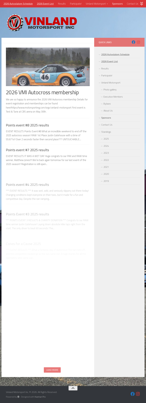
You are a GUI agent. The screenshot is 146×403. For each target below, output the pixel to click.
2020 (106, 174)
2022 (106, 160)
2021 (106, 167)
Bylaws (107, 103)
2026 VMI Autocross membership (42, 92)
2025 (106, 139)
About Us (108, 110)
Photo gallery (110, 89)
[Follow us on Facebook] (133, 42)
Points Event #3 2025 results (27, 221)
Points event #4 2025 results (27, 194)
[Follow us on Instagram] (138, 42)
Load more (52, 370)
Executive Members (113, 96)
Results (62, 4)
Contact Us (132, 4)
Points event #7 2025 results (27, 151)
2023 (106, 153)
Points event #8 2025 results (27, 125)
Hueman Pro (40, 396)
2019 (106, 181)
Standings (106, 132)
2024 (106, 146)
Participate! (76, 4)
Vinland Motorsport (96, 4)
